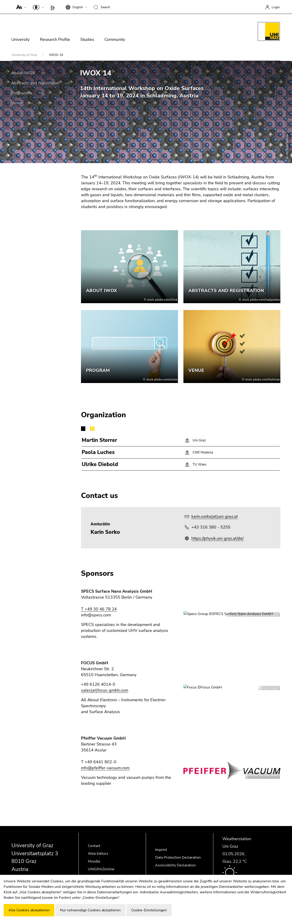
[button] (20, 7)
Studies (87, 39)
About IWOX (23, 73)
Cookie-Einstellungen (149, 910)
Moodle (94, 861)
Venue (17, 103)
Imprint (161, 849)
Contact (94, 845)
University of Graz (25, 55)
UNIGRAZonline (101, 869)
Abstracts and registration (35, 83)
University (20, 39)
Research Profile (55, 39)
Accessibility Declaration (175, 865)
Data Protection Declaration (178, 857)
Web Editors (98, 853)
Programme (22, 93)
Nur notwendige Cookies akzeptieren (90, 910)
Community (114, 39)
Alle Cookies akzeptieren (29, 910)
